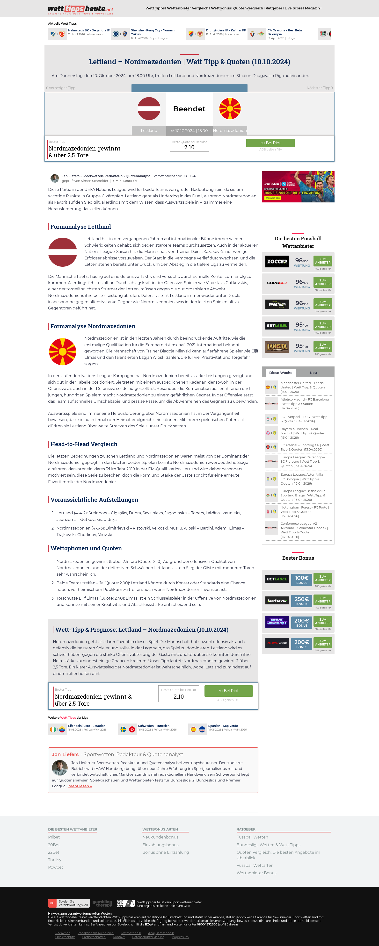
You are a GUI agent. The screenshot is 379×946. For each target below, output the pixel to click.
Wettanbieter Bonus (257, 873)
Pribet (54, 837)
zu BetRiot (270, 143)
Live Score (294, 8)
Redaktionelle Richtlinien (96, 933)
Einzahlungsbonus (160, 845)
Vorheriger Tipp (60, 88)
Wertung (302, 265)
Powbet (55, 867)
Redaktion (62, 933)
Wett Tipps (155, 8)
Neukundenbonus (160, 837)
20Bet (54, 845)
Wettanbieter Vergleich (188, 8)
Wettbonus (221, 8)
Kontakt (119, 937)
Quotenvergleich (248, 8)
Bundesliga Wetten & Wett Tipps (268, 845)
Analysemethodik (161, 933)
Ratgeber (274, 8)
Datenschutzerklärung (148, 937)
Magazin (312, 8)
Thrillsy (54, 860)
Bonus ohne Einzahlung (165, 852)
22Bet (53, 852)
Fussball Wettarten (255, 865)
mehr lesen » (80, 786)
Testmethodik (131, 933)
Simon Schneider (95, 181)
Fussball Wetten (252, 837)
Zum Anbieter (323, 260)
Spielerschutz (65, 937)
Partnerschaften (94, 937)
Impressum (180, 937)
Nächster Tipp (320, 88)
